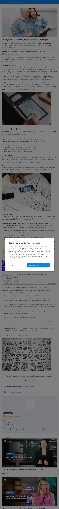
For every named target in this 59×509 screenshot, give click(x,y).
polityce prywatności (15, 257)
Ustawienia (12, 265)
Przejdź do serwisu (34, 265)
